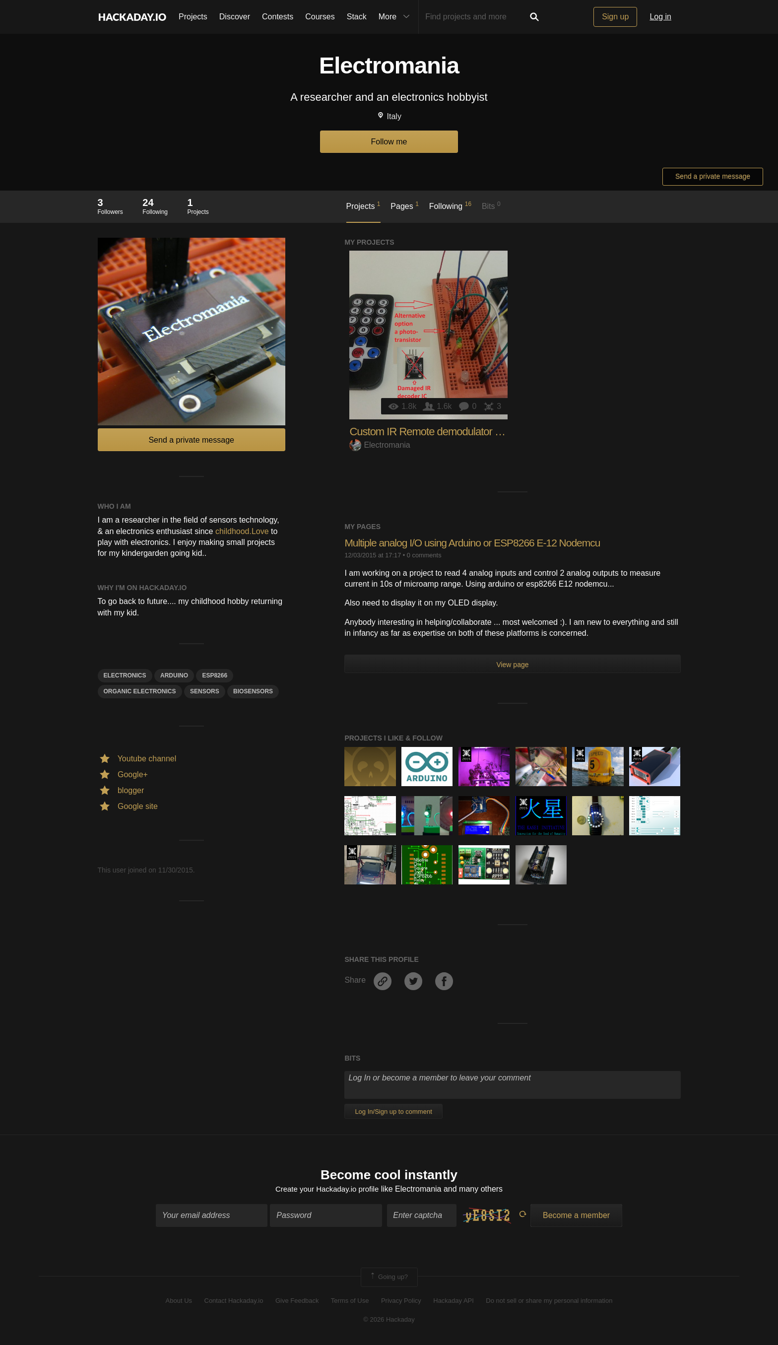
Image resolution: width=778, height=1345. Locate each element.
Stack (357, 16)
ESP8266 (214, 675)
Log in (660, 16)
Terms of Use (350, 1301)
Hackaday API (453, 1301)
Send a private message (712, 176)
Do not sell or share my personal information (549, 1301)
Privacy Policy (401, 1301)
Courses (320, 16)
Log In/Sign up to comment (393, 1111)
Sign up (615, 16)
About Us (179, 1301)
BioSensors (253, 691)
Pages (404, 205)
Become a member (576, 1216)
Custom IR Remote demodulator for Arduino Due (456, 431)
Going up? (388, 1278)
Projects (193, 16)
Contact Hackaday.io (233, 1301)
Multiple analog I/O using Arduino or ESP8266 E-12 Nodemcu (479, 543)
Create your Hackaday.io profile (327, 1190)
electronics (125, 675)
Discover (234, 16)
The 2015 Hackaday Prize (466, 754)
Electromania (379, 445)
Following (450, 205)
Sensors (204, 691)
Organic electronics (140, 691)
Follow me (389, 141)
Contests (277, 16)
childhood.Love (242, 531)
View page (512, 665)
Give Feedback (297, 1301)
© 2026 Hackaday (389, 1321)
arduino (174, 675)
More (396, 17)
